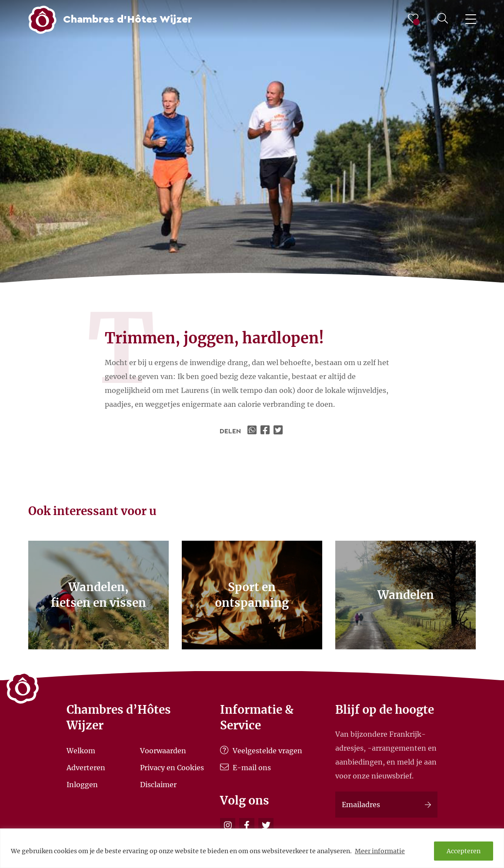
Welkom (81, 750)
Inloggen (82, 784)
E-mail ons (245, 767)
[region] (252, 848)
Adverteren (86, 767)
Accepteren (464, 851)
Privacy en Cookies (172, 767)
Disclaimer (158, 784)
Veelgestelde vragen (261, 750)
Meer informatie (380, 851)
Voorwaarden (163, 750)
